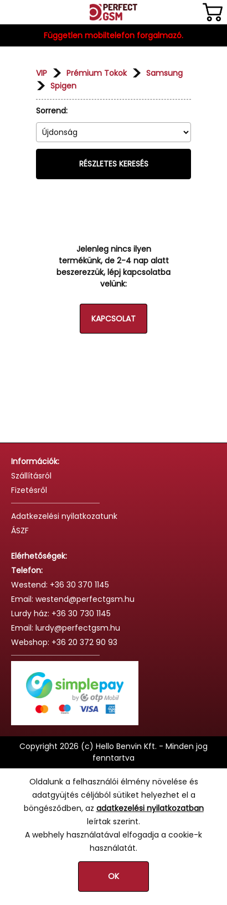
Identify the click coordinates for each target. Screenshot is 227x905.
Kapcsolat (113, 318)
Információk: (35, 461)
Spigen (63, 85)
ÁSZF (20, 530)
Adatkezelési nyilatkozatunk (64, 516)
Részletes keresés (113, 163)
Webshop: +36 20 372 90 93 (64, 642)
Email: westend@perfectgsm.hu (73, 599)
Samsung (164, 73)
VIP (41, 73)
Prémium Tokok (96, 73)
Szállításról (31, 475)
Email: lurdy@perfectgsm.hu (65, 627)
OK (113, 876)
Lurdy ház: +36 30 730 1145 (61, 613)
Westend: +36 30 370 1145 (60, 584)
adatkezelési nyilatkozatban (150, 808)
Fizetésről (29, 490)
